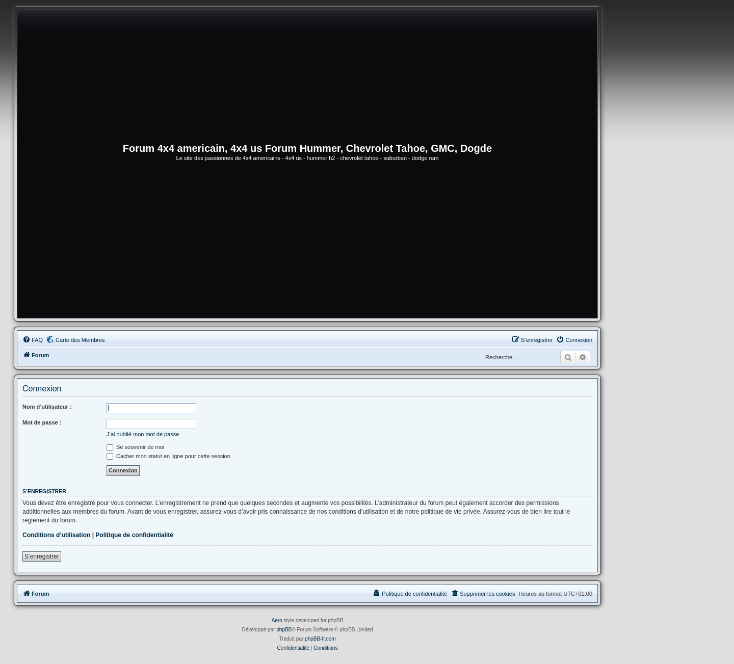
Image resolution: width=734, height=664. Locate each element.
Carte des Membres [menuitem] (80, 340)
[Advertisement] (307, 241)
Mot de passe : (41, 422)
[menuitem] (32, 340)
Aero (277, 620)
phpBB (284, 629)
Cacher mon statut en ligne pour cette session (168, 456)
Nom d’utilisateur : (47, 407)
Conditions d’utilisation (56, 535)
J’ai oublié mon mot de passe (143, 434)
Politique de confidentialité (134, 535)
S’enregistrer (41, 556)
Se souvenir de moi (135, 447)
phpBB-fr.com (320, 639)
